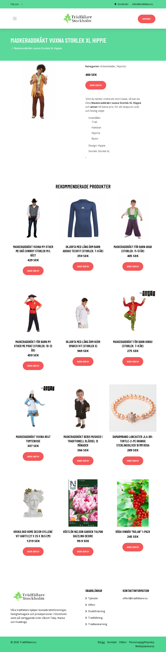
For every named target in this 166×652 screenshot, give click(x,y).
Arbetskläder (107, 66)
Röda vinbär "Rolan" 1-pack (133, 532)
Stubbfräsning (96, 611)
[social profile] (22, 4)
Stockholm (123, 4)
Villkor (123, 642)
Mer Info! (96, 85)
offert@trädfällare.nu (142, 4)
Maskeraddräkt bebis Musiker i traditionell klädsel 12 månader (83, 441)
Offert (146, 18)
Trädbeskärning (97, 624)
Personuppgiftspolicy (141, 642)
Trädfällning (95, 617)
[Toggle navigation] (15, 18)
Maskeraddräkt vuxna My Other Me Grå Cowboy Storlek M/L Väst (33, 251)
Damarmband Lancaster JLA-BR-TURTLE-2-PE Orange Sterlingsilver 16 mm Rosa (133, 441)
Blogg (101, 642)
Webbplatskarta (144, 646)
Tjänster (93, 598)
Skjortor (121, 66)
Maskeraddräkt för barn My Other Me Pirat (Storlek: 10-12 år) (33, 346)
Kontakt (112, 642)
